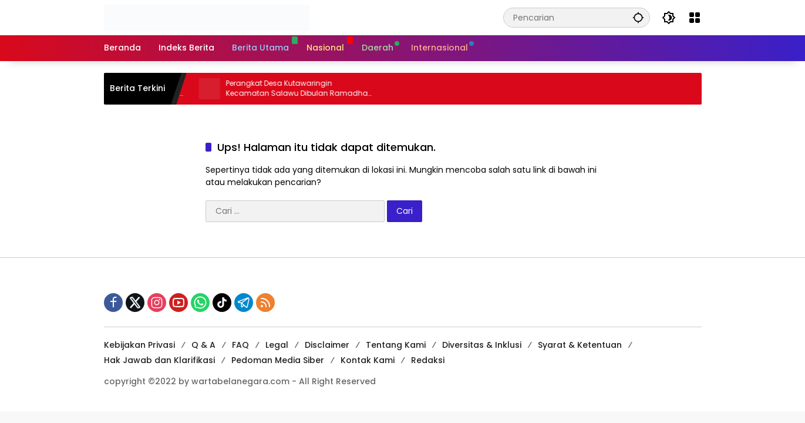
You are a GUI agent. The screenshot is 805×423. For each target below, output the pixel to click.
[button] (638, 17)
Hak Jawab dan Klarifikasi (159, 360)
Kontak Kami (368, 360)
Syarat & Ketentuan (580, 345)
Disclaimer (327, 345)
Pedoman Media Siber (277, 360)
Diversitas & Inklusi (481, 345)
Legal (276, 345)
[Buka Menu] (695, 18)
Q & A (203, 345)
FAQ (240, 345)
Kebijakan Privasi (139, 345)
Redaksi (427, 360)
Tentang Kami (396, 345)
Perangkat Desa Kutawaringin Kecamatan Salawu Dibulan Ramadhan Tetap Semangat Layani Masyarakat (305, 89)
